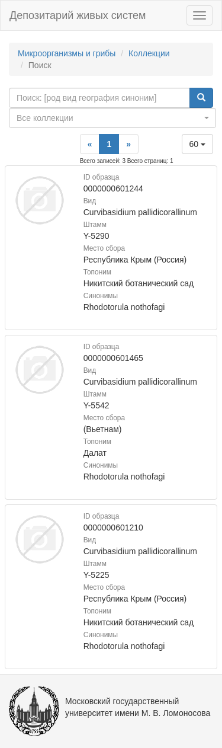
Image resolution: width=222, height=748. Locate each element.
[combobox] (112, 118)
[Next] (128, 144)
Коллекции (149, 53)
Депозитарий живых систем (77, 15)
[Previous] (90, 144)
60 (197, 144)
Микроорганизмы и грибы (66, 53)
